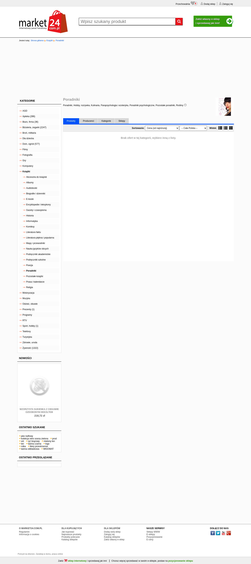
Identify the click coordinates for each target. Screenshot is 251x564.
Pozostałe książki (34, 276)
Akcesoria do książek (36, 177)
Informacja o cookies (29, 534)
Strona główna (37, 40)
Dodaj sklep (209, 4)
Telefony (27, 331)
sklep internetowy (75, 561)
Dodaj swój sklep (112, 532)
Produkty (71, 121)
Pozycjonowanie (154, 537)
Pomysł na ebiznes (26, 554)
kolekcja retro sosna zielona (34, 438)
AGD (25, 111)
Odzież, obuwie (30, 304)
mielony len (49, 441)
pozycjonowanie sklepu (180, 561)
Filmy (25, 149)
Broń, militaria (29, 133)
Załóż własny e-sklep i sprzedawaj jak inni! (214, 21)
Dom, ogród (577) (31, 144)
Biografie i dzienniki (35, 193)
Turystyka (27, 337)
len (22, 443)
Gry (24, 160)
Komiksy (30, 226)
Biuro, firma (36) (30, 122)
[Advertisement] (125, 70)
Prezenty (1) (29, 309)
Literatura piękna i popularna (40, 237)
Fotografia (27, 155)
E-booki (30, 199)
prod (54, 438)
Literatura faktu (33, 232)
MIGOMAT (48, 449)
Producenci (88, 121)
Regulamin (24, 532)
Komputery (28, 166)
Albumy (30, 182)
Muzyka (26, 298)
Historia (30, 215)
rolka (23, 446)
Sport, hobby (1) (30, 326)
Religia (29, 287)
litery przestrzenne (39, 446)
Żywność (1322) (30, 348)
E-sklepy (151, 534)
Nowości (25, 358)
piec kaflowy (27, 436)
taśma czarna (34, 443)
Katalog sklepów (69, 539)
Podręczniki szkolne (36, 259)
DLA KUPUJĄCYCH (72, 528)
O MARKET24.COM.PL (30, 528)
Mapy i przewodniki (35, 243)
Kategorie (27, 100)
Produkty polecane (71, 537)
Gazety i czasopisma (36, 210)
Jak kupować (68, 532)
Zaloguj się (227, 4)
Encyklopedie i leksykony (38, 204)
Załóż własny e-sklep (114, 539)
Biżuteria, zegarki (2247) (34, 127)
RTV (25, 320)
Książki (49, 40)
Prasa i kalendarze (35, 282)
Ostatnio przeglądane (35, 457)
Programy (27, 315)
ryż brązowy (34, 441)
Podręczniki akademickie (38, 254)
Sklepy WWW (153, 532)
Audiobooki (31, 188)
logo (47, 443)
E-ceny (150, 539)
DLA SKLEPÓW (112, 528)
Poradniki (59, 40)
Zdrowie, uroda (30, 342)
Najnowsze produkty (71, 534)
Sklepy (121, 121)
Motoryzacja (29, 293)
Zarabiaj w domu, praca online (49, 554)
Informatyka (32, 221)
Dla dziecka (28, 138)
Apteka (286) (29, 116)
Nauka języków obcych (37, 248)
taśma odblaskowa (30, 449)
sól (22, 441)
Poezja (29, 265)
